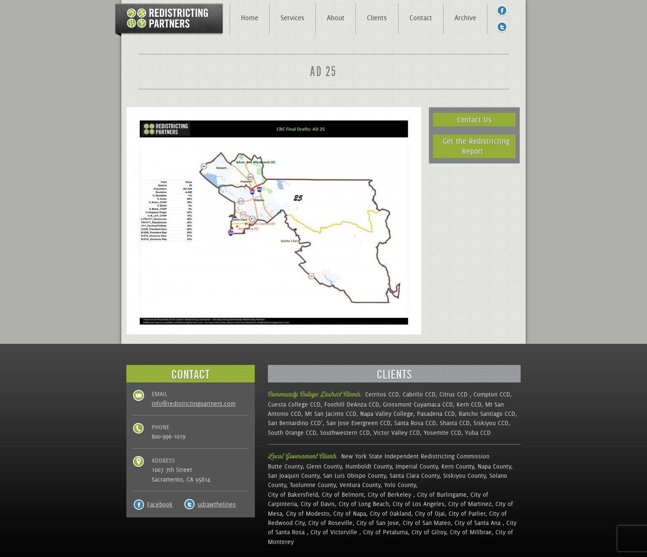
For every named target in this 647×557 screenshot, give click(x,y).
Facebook (160, 504)
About (336, 17)
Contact (420, 17)
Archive (465, 17)
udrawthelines (217, 504)
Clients (377, 17)
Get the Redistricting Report (476, 146)
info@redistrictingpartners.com (193, 403)
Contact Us (474, 119)
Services (293, 17)
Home (249, 17)
